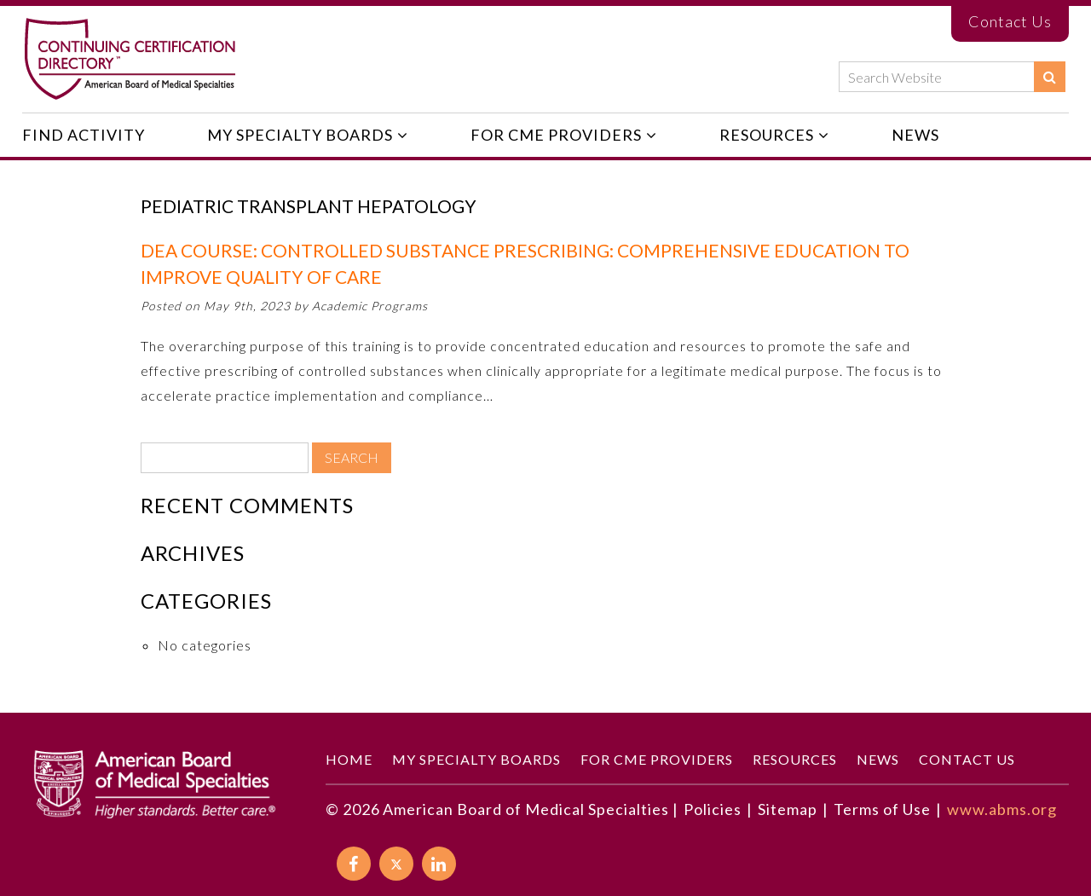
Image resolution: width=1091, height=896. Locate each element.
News (915, 134)
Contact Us (1010, 21)
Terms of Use (882, 809)
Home (349, 759)
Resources (766, 134)
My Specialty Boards (300, 134)
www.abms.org (1002, 809)
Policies (713, 809)
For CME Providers (556, 134)
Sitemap (787, 809)
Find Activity (83, 134)
